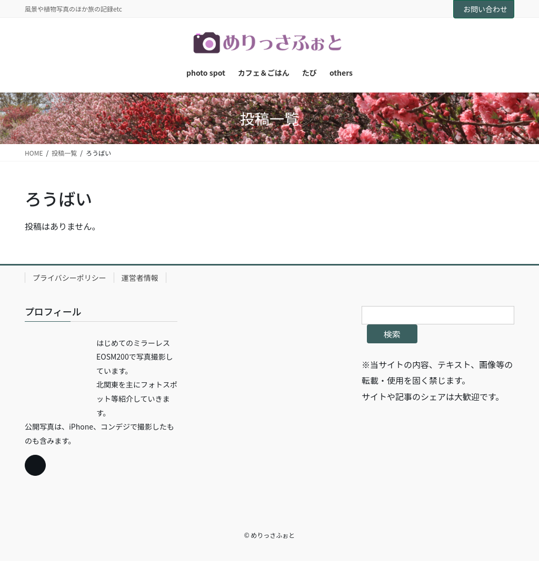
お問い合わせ (485, 9)
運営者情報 (140, 277)
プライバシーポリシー (69, 277)
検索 (392, 334)
